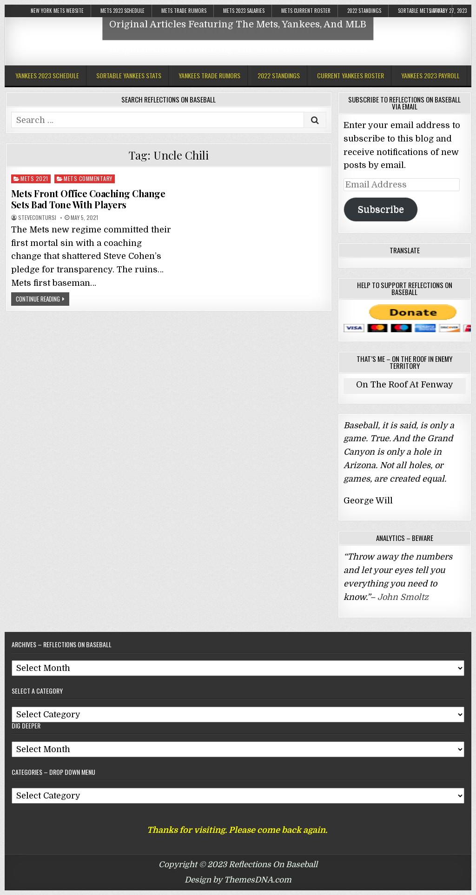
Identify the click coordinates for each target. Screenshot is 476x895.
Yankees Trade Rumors (209, 75)
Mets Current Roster (306, 10)
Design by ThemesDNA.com (238, 880)
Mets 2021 (34, 178)
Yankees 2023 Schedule (47, 75)
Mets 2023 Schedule (122, 10)
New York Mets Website (57, 10)
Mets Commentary (88, 178)
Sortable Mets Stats (421, 10)
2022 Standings (364, 10)
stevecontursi (37, 217)
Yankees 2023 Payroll (430, 75)
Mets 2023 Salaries (243, 10)
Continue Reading (38, 298)
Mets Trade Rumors (183, 10)
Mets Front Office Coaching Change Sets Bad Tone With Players (88, 199)
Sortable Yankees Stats (128, 75)
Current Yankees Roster (350, 75)
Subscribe (380, 209)
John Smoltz (403, 597)
